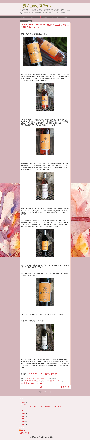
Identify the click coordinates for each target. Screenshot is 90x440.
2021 (23, 402)
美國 (40, 381)
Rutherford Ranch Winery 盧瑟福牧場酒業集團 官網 (44, 374)
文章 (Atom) (47, 392)
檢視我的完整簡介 (24, 433)
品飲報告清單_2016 (25, 17)
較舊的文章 (65, 387)
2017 (23, 419)
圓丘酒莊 (53, 381)
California (59, 381)
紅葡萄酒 (35, 381)
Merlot (65, 381)
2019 (23, 413)
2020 (23, 411)
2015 (23, 424)
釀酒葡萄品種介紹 (45, 17)
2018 (26, 381)
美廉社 (44, 381)
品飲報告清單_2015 (35, 17)
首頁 (41, 387)
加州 (30, 381)
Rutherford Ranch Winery (35, 383)
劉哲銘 (23, 430)
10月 (24, 404)
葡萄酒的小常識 (64, 17)
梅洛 (48, 381)
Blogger (57, 437)
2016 (23, 421)
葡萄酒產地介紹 (55, 17)
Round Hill (24, 383)
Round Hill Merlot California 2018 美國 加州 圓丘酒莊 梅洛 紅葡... (42, 407)
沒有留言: (43, 378)
